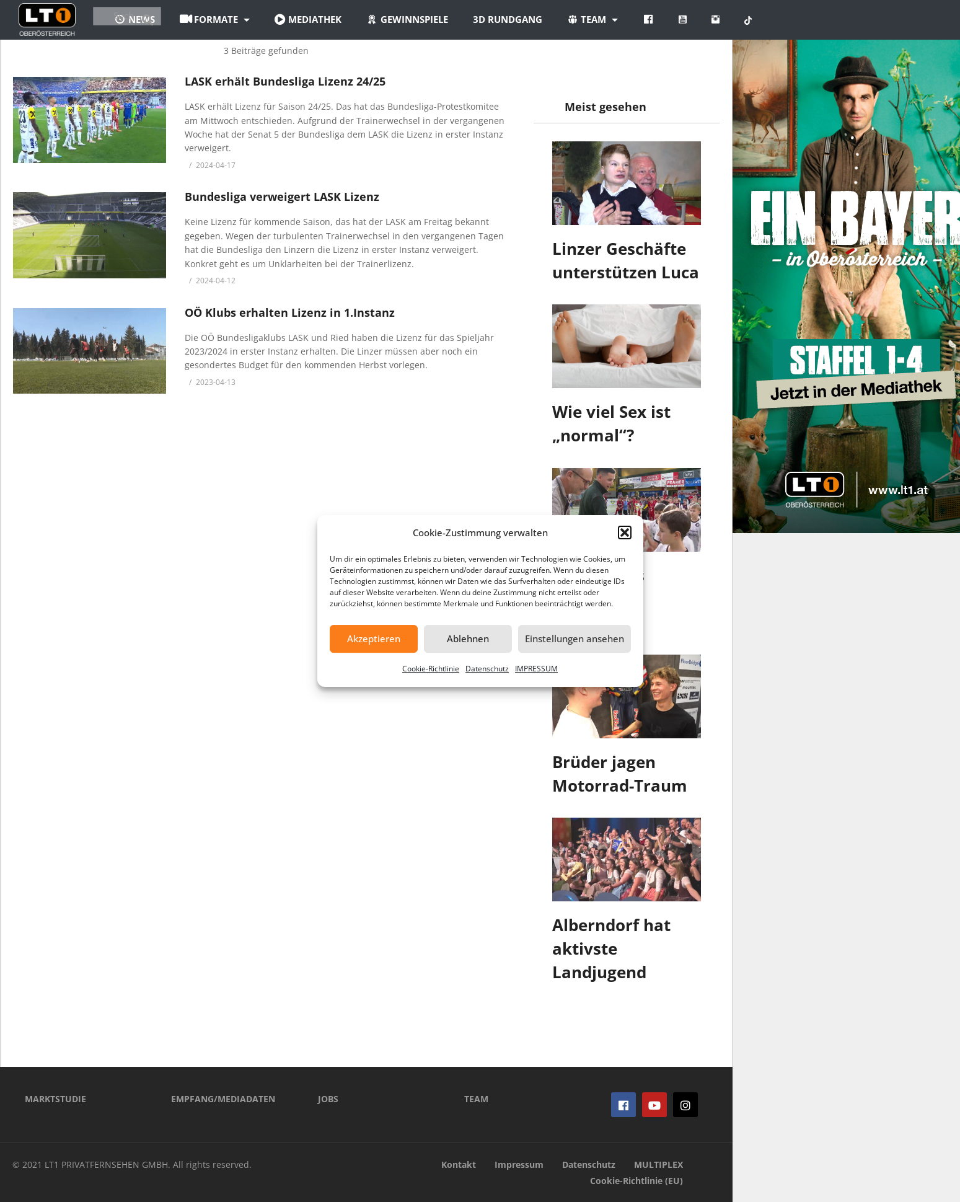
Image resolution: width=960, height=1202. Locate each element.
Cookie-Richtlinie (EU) (636, 1181)
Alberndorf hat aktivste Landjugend (611, 948)
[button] (625, 532)
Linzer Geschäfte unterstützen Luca (625, 260)
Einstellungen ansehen (574, 638)
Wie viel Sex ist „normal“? (611, 423)
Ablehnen (468, 638)
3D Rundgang (580, 19)
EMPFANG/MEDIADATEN (223, 1099)
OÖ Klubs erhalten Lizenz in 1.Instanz (290, 312)
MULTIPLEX (658, 1164)
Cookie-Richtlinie (430, 668)
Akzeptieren (373, 638)
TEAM (476, 1099)
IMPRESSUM (536, 668)
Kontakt (458, 1164)
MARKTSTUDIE (55, 1099)
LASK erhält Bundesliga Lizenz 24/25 (285, 81)
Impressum (519, 1164)
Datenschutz (487, 668)
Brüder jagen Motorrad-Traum (619, 774)
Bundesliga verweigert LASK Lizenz (282, 196)
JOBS (328, 1099)
